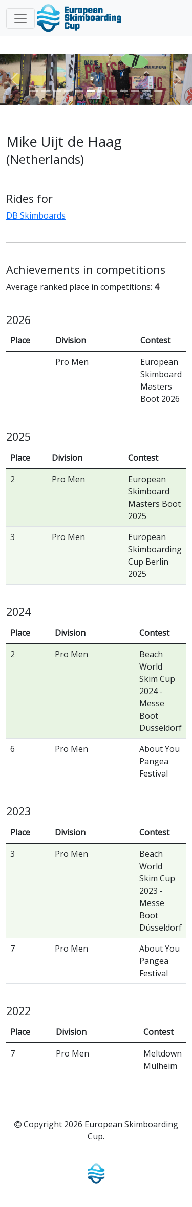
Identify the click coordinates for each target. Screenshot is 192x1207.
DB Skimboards (36, 215)
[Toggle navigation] (20, 18)
